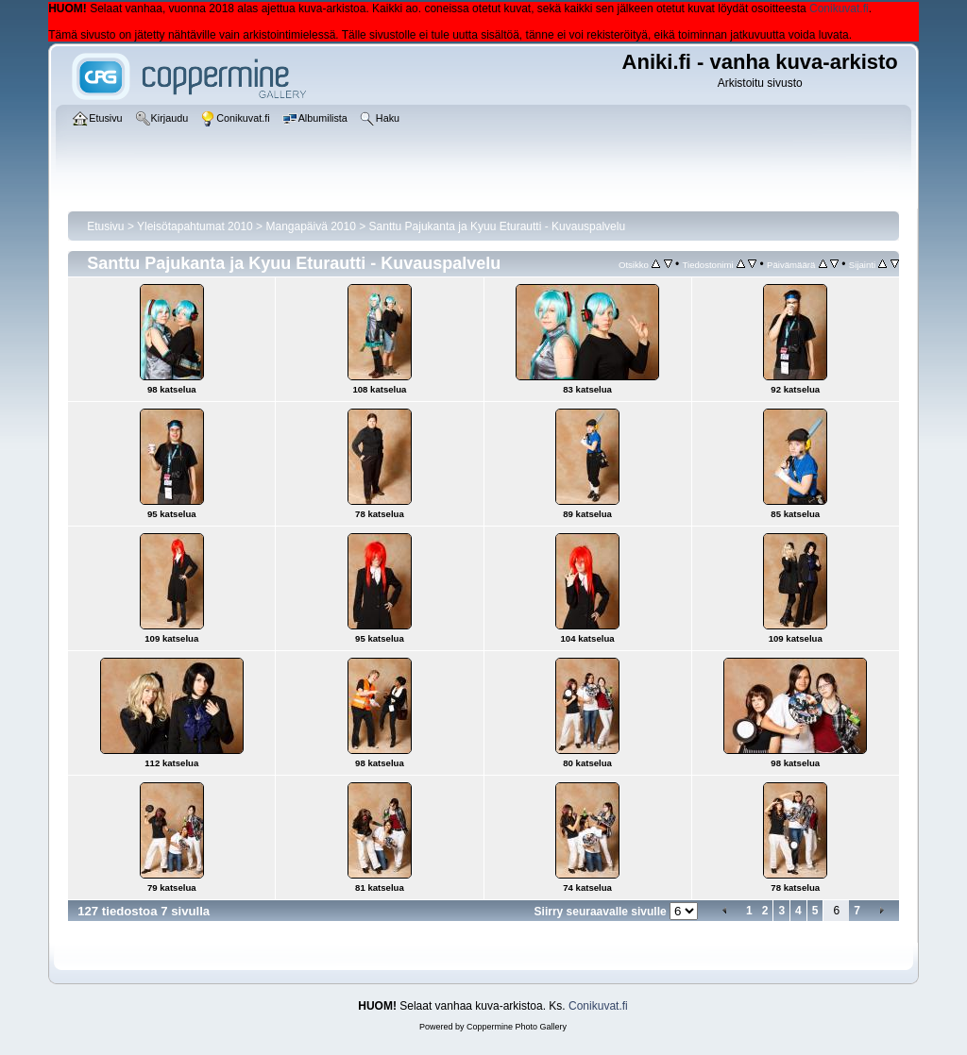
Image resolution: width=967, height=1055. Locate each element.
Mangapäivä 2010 (310, 226)
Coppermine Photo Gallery (517, 1026)
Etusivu (105, 226)
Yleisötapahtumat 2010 (195, 226)
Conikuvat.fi (839, 8)
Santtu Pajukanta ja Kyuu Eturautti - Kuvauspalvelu (497, 226)
